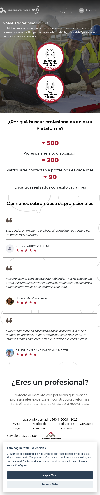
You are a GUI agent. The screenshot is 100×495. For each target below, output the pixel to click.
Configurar (21, 465)
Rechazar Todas (50, 484)
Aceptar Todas (50, 475)
